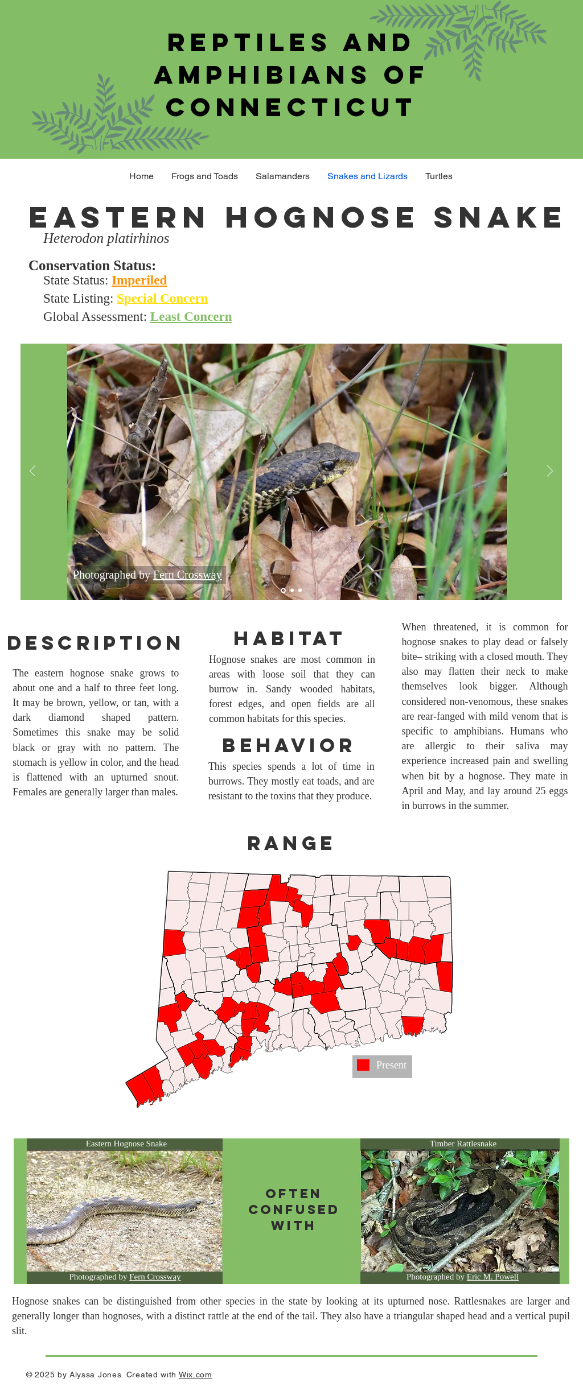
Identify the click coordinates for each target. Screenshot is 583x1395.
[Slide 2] (292, 590)
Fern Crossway (187, 574)
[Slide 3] (300, 590)
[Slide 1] (283, 590)
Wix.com (195, 1374)
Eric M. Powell (493, 1276)
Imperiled (139, 280)
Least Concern (191, 316)
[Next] (550, 471)
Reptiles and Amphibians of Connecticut (291, 74)
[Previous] (32, 471)
